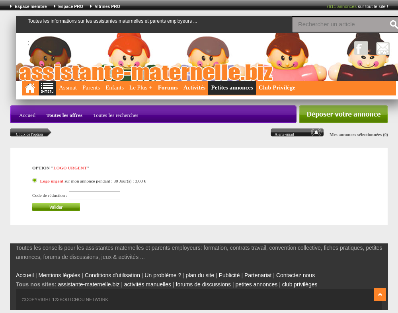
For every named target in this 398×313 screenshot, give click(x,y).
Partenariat (257, 275)
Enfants (114, 87)
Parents (91, 87)
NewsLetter (383, 48)
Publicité (229, 275)
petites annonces (256, 284)
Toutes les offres (64, 115)
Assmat (68, 87)
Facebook (361, 48)
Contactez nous (295, 275)
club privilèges (300, 284)
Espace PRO (71, 6)
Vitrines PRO (107, 6)
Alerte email (284, 134)
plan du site (200, 275)
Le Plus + (140, 87)
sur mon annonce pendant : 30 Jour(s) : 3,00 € (93, 181)
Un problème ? (162, 275)
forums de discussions (203, 284)
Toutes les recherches (116, 115)
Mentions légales (59, 275)
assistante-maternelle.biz (89, 284)
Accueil (27, 115)
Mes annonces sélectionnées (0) (359, 134)
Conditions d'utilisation (112, 275)
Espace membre (31, 6)
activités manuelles (147, 284)
